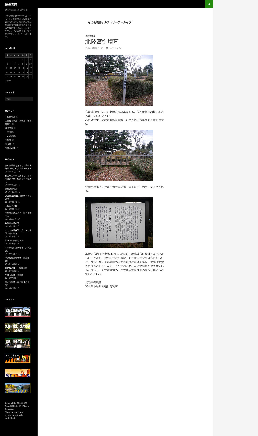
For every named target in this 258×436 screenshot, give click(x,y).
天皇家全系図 (11, 206)
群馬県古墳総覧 (12, 223)
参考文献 (9, 128)
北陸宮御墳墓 (102, 41)
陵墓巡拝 (11, 4)
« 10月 (9, 80)
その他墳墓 (90, 35)
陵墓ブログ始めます (14, 240)
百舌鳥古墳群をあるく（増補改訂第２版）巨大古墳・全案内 (18, 178)
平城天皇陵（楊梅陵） (15, 275)
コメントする (115, 48)
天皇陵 (10, 136)
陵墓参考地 (10, 148)
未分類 (8, 144)
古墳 (9, 132)
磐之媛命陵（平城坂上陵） (17, 268)
